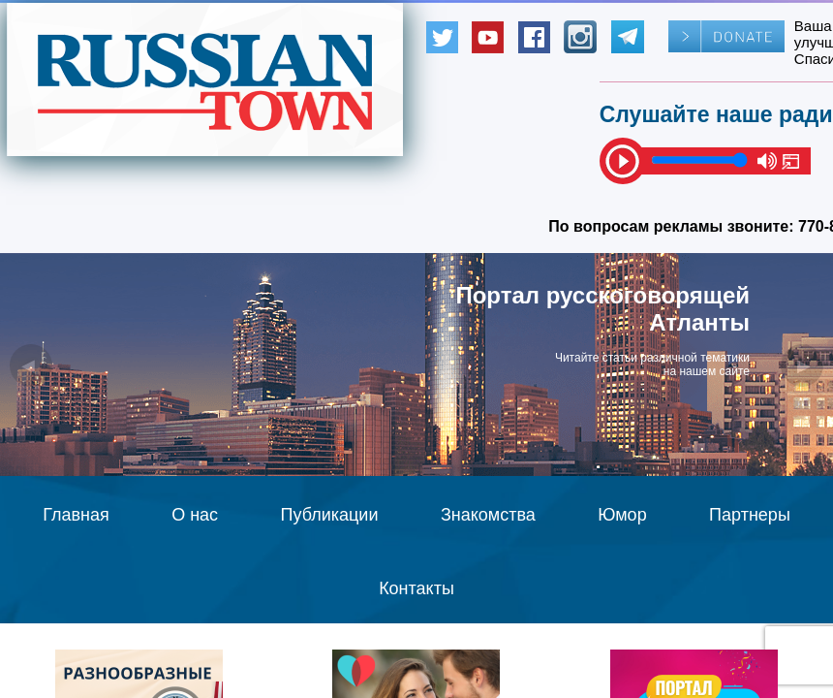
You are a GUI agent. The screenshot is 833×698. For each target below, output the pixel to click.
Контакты (416, 588)
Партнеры (749, 514)
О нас (194, 514)
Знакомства (488, 514)
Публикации (330, 514)
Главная (76, 514)
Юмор (622, 514)
